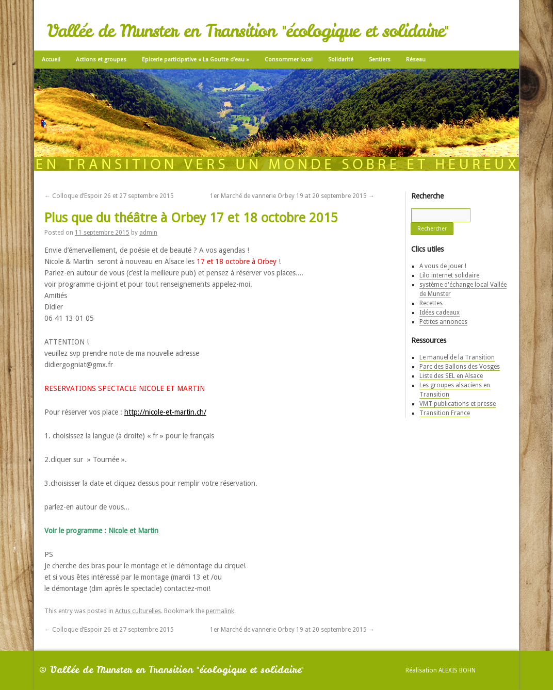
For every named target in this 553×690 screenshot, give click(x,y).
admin (148, 232)
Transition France (444, 413)
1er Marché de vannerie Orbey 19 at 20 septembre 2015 (292, 196)
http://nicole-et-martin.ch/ (165, 412)
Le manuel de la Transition (457, 357)
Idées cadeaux (439, 312)
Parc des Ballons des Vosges (459, 366)
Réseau (416, 59)
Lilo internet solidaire (449, 275)
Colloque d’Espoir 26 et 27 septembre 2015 (109, 196)
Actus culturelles (138, 611)
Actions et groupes (101, 59)
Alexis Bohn (457, 670)
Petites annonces (443, 321)
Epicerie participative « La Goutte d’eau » (195, 59)
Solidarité (340, 59)
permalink (220, 611)
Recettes (431, 303)
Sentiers (380, 59)
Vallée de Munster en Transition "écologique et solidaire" (247, 31)
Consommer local (289, 59)
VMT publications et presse (457, 403)
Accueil (51, 59)
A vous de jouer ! (442, 266)
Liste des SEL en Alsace (451, 376)
